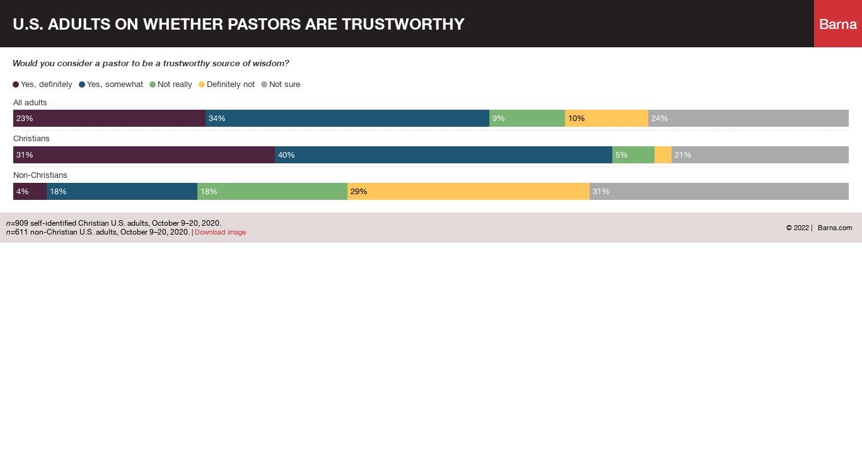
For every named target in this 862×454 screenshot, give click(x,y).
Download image (220, 232)
